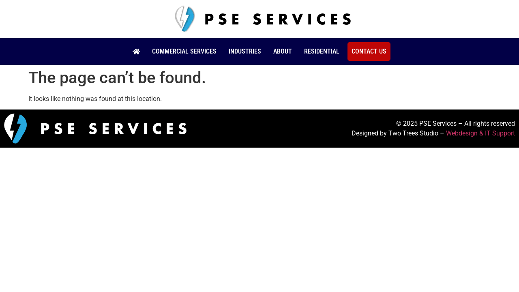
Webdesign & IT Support (480, 133)
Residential (321, 51)
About (282, 51)
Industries (245, 51)
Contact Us (369, 51)
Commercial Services (184, 51)
